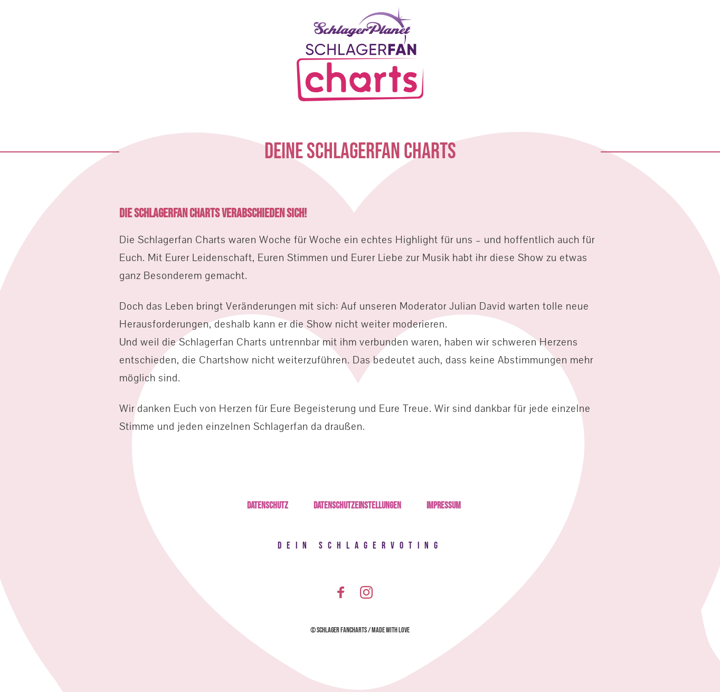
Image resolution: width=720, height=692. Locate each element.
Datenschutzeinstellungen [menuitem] (357, 505)
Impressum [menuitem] (444, 505)
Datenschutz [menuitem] (267, 505)
